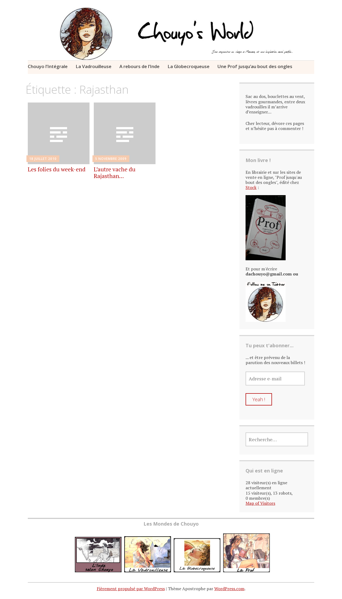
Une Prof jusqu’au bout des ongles (254, 66)
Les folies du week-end (57, 169)
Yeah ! (258, 399)
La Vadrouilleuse (93, 66)
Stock (251, 187)
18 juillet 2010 (43, 158)
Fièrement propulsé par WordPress (131, 589)
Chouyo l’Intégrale (48, 66)
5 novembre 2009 (111, 158)
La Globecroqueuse (188, 66)
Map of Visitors (260, 503)
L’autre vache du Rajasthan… (114, 172)
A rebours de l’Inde (139, 66)
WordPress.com (229, 589)
